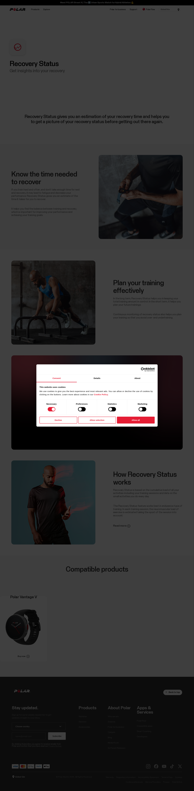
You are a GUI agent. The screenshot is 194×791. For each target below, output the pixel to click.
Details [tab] (97, 378)
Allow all (136, 420)
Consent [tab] (57, 378)
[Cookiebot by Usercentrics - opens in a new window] (143, 369)
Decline (58, 420)
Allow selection (97, 420)
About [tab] (137, 378)
